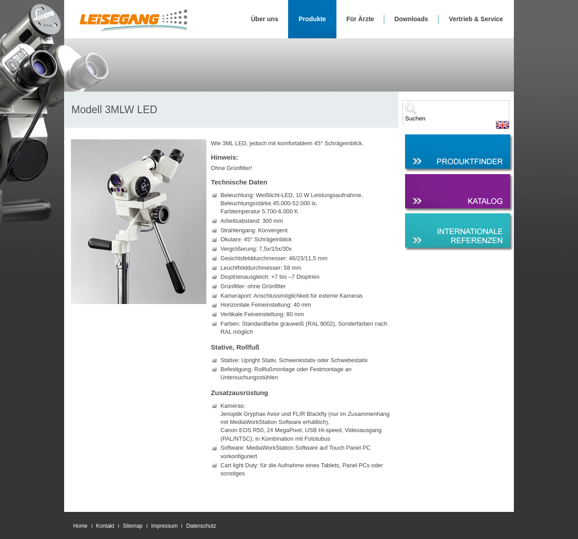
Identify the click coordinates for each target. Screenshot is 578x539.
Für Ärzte (360, 19)
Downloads (411, 19)
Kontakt (105, 526)
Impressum (164, 526)
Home (80, 526)
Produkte (312, 19)
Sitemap (133, 526)
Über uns (265, 19)
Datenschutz (201, 526)
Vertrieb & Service (476, 19)
